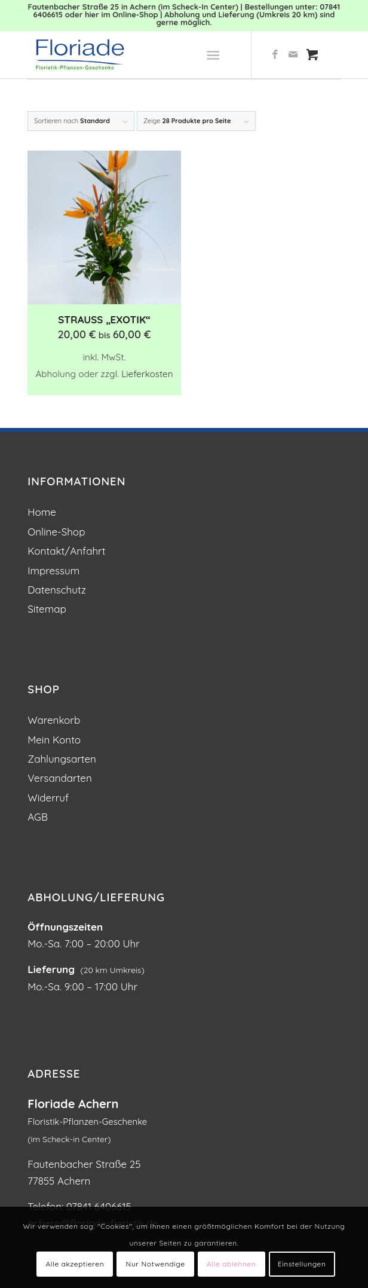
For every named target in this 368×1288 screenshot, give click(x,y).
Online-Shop (56, 531)
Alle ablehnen (231, 1263)
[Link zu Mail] (293, 54)
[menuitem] (215, 54)
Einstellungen (302, 1263)
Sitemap (46, 608)
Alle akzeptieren (74, 1263)
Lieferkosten (147, 374)
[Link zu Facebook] (275, 54)
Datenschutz (56, 589)
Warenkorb (53, 720)
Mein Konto (54, 739)
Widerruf (48, 797)
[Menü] (213, 54)
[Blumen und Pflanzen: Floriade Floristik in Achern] (152, 54)
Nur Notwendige (155, 1263)
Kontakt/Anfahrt (66, 550)
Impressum (53, 570)
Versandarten (59, 778)
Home (41, 512)
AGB (37, 816)
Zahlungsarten (61, 758)
